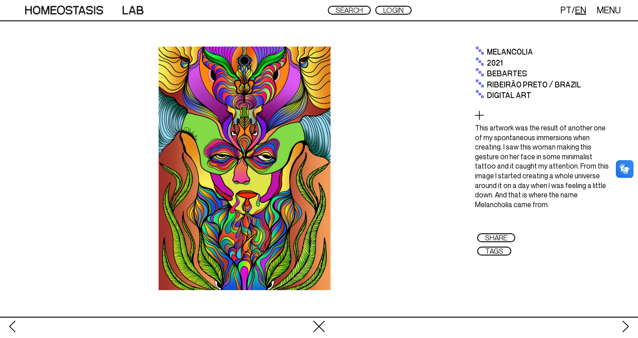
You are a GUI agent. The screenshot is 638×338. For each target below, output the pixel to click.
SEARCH (349, 10)
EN (580, 10)
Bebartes (507, 74)
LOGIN (393, 10)
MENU (609, 10)
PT (566, 10)
